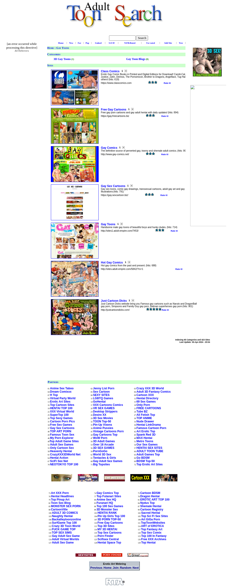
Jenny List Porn (103, 388)
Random (125, 567)
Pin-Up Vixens (102, 424)
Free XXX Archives (153, 539)
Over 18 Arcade (103, 444)
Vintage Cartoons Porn (108, 431)
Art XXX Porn (60, 493)
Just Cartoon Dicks (114, 300)
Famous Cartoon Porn (151, 428)
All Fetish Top (146, 414)
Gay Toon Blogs (135, 59)
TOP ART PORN (60, 431)
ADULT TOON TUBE (150, 451)
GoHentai (99, 401)
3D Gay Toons (62, 59)
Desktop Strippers (105, 411)
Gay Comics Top (108, 493)
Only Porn (143, 405)
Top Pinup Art (60, 499)
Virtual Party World (62, 398)
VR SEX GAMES (103, 408)
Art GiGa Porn (150, 519)
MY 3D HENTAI (107, 529)
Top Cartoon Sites (62, 405)
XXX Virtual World (62, 411)
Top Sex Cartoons (109, 532)
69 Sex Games (146, 401)
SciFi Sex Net (59, 461)
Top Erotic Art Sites (150, 464)
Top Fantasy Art (151, 529)
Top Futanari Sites (109, 496)
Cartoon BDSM (150, 493)
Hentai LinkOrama (149, 424)
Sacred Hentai (150, 512)
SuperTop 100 (59, 414)
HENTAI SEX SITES (149, 448)
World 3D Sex (102, 454)
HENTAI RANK (107, 512)
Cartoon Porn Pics (62, 421)
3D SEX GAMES (103, 448)
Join (116, 567)
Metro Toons (145, 441)
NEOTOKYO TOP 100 (64, 464)
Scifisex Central (108, 539)
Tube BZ (142, 411)
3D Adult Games (104, 441)
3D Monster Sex (107, 509)
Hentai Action (59, 457)
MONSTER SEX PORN (65, 506)
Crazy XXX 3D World (150, 388)
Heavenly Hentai (61, 451)
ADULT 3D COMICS (65, 512)
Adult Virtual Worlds (65, 539)
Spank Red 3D (146, 434)
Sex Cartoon (101, 391)
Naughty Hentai (62, 516)
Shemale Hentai (150, 506)
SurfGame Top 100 (64, 522)
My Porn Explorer (61, 438)
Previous (96, 567)
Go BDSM (143, 457)
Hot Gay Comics (112, 262)
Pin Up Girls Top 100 (111, 516)
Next (136, 567)
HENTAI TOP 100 (61, 408)
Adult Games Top (148, 454)
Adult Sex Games (61, 444)
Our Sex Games (147, 444)
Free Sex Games (61, 424)
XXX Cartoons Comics (108, 405)
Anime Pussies (103, 428)
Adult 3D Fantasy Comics (154, 391)
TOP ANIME (144, 418)
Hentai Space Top (109, 542)
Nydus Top (147, 503)
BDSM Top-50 (146, 461)
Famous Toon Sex (62, 434)
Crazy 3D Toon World (66, 526)
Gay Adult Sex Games (107, 461)
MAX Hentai (144, 438)
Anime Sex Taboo (62, 388)
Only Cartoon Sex (62, 448)
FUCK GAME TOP (63, 529)
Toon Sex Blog (60, 503)
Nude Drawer (145, 421)
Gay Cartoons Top (105, 434)
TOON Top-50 (102, 421)
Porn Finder (105, 536)
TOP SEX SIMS (62, 532)
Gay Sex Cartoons (113, 186)
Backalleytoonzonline (66, 519)
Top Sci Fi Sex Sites (154, 516)
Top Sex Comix (151, 532)
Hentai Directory (148, 398)
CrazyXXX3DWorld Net (65, 454)
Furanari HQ (105, 503)
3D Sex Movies (103, 418)
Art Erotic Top (146, 431)
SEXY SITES (101, 395)
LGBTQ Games (103, 398)
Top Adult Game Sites (64, 441)
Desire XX (99, 414)
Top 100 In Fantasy (154, 536)
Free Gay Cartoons (114, 109)
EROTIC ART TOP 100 (155, 499)
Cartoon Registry (151, 509)
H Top (54, 395)
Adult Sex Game (63, 542)
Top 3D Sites (105, 526)
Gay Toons (108, 224)
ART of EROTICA (152, 526)
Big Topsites (101, 464)
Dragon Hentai (150, 496)
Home (50, 48)
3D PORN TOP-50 (109, 519)
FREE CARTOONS (149, 408)
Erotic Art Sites (60, 401)
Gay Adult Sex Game (66, 536)
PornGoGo (100, 451)
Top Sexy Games (61, 418)
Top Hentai (148, 542)
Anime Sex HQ (106, 499)
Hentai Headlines (62, 496)
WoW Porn (100, 438)
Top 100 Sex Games (110, 506)
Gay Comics (109, 147)
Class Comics (110, 71)
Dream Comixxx (60, 391)
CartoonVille (59, 509)
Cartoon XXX (145, 395)
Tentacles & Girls (104, 457)
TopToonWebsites (153, 522)
